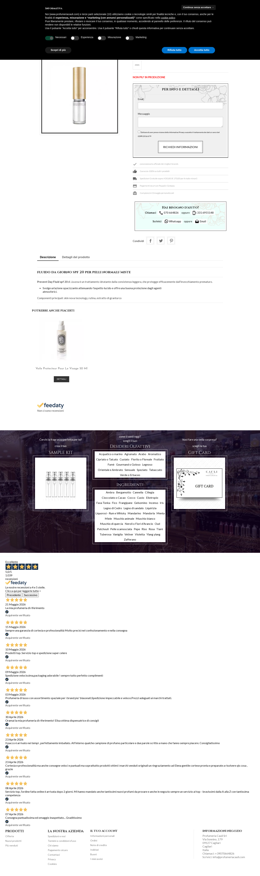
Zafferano (130, 542)
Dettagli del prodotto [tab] (76, 257)
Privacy (52, 862)
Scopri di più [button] (58, 50)
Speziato (142, 472)
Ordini (93, 843)
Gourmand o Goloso (128, 467)
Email (141, 99)
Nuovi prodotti (13, 843)
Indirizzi (94, 852)
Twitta (160, 240)
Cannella (138, 495)
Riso (144, 532)
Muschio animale (124, 521)
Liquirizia (150, 511)
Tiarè (159, 532)
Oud (157, 526)
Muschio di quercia (111, 526)
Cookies (52, 866)
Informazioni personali (102, 838)
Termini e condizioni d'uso (62, 843)
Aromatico (154, 457)
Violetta (140, 537)
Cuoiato (124, 462)
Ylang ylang (153, 537)
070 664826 (169, 213)
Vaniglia (118, 537)
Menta (160, 516)
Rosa (152, 532)
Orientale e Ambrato (110, 472)
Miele (108, 521)
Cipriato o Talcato (107, 462)
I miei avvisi (96, 861)
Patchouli (103, 532)
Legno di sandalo (134, 511)
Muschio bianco (145, 521)
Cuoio (140, 500)
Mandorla (149, 516)
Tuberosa (105, 537)
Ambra (110, 495)
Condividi (150, 240)
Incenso (153, 505)
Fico (114, 505)
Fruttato (159, 462)
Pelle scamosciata (121, 532)
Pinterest (171, 240)
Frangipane (125, 505)
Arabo (142, 457)
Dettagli (56, 382)
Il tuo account (104, 834)
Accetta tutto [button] (201, 50)
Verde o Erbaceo (130, 478)
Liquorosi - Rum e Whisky (110, 516)
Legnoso (147, 467)
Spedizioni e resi (56, 839)
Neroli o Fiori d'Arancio (139, 526)
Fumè (111, 467)
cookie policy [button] (168, 17)
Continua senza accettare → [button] (198, 7)
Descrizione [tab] (48, 257)
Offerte (9, 839)
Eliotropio (152, 500)
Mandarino (134, 516)
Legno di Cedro (113, 511)
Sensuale (130, 472)
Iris (162, 505)
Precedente (14, 598)
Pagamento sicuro (58, 853)
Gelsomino (140, 505)
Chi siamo (53, 848)
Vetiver (128, 537)
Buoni (93, 857)
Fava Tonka (103, 505)
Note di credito (98, 848)
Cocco (131, 500)
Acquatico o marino (111, 457)
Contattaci (54, 857)
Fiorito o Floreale (141, 462)
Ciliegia (149, 495)
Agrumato (130, 457)
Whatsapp (172, 221)
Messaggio (144, 113)
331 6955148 (203, 213)
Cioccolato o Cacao (114, 500)
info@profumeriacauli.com (229, 860)
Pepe (137, 532)
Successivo (30, 598)
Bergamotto (123, 495)
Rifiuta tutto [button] (174, 50)
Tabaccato (155, 472)
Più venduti (11, 848)
